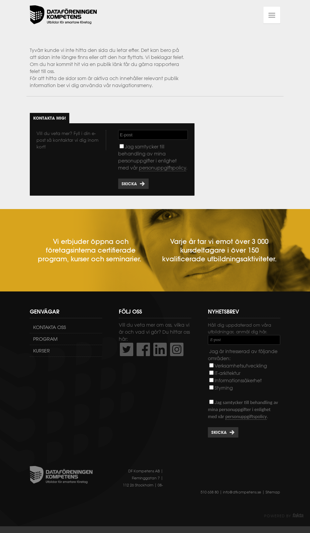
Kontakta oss (49, 327)
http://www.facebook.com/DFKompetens (143, 349)
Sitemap (272, 492)
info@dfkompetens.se (242, 492)
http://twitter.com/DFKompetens (126, 349)
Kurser (41, 351)
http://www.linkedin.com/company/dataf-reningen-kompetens (160, 349)
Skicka (129, 184)
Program (45, 339)
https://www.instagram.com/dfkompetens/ (176, 349)
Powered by (283, 516)
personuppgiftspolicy (162, 168)
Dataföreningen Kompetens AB (63, 15)
